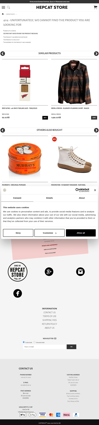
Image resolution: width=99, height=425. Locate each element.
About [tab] (82, 198)
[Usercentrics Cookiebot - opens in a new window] (77, 190)
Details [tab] (49, 198)
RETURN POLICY (49, 324)
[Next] (96, 53)
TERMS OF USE (49, 316)
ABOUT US (49, 327)
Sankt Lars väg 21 (73, 380)
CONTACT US (50, 312)
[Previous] (2, 53)
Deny (18, 233)
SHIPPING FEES (49, 320)
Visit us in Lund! (50, 252)
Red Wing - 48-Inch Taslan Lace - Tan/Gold (19, 108)
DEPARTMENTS (10, 14)
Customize (49, 233)
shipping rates (74, 396)
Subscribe (28, 343)
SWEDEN (73, 385)
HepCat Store (73, 377)
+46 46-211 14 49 (26, 377)
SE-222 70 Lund (73, 383)
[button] (3, 7)
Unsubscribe (40, 343)
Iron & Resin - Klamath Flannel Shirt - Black (70, 108)
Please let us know (9, 31)
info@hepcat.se (26, 385)
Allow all (81, 233)
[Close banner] (95, 190)
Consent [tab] (17, 198)
